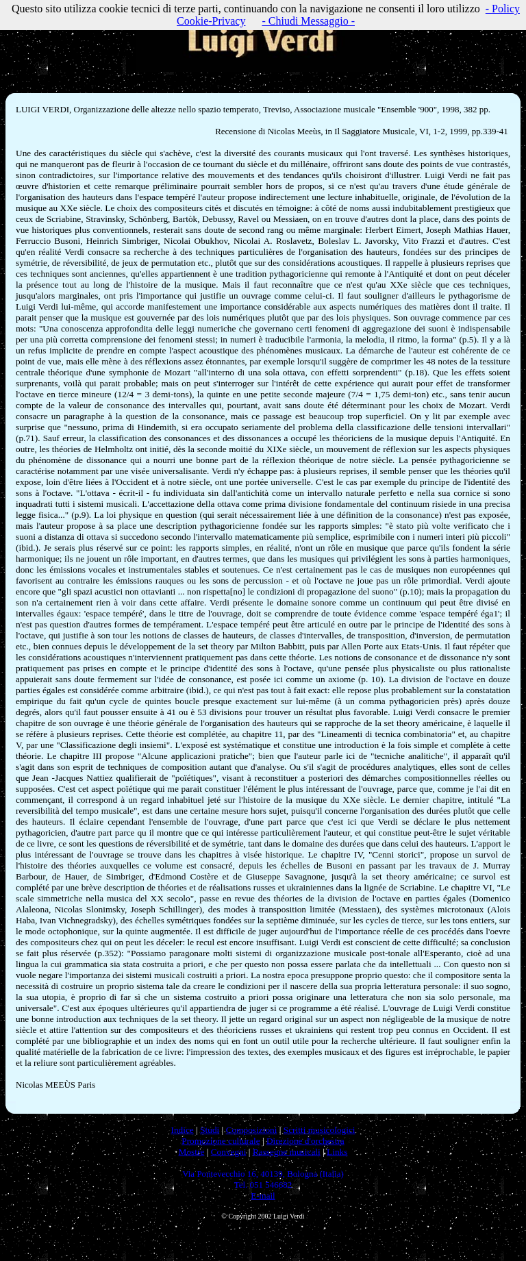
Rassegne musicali (287, 1152)
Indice (182, 1130)
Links (337, 1152)
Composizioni (251, 1130)
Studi (209, 1130)
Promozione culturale (220, 1141)
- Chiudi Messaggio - (308, 21)
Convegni (229, 1152)
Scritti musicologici (319, 1130)
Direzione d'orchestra (305, 1141)
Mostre (192, 1152)
